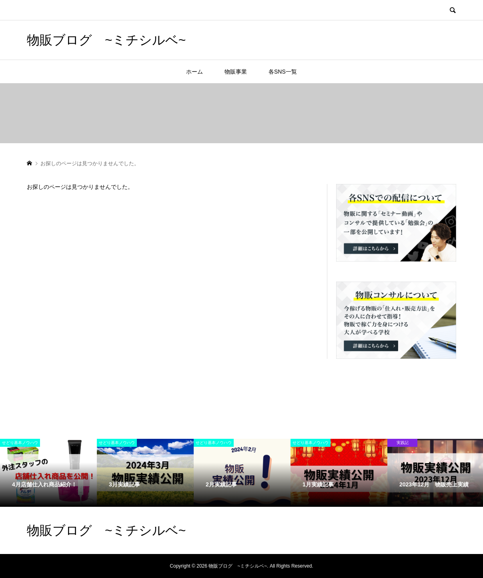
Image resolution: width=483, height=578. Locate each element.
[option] (48, 472)
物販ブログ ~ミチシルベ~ (106, 40)
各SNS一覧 (283, 71)
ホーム (194, 71)
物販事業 (235, 71)
